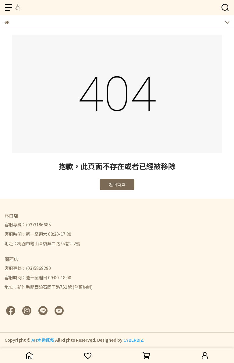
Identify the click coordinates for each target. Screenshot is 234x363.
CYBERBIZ (133, 340)
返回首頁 (117, 184)
